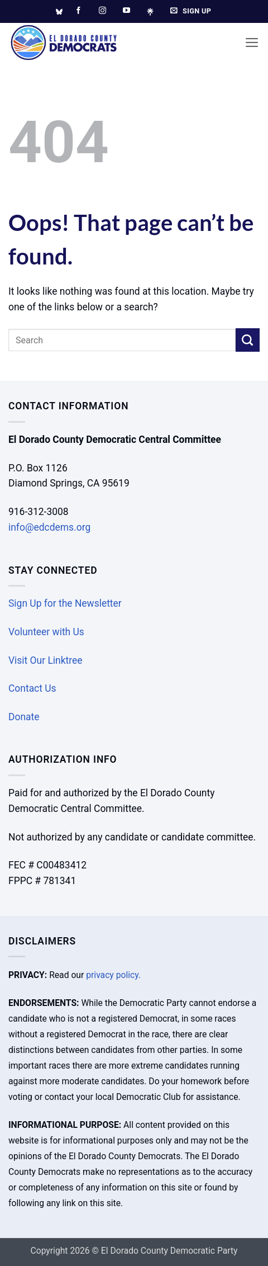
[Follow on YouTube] (126, 11)
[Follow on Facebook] (78, 11)
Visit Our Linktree (45, 660)
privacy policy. (113, 975)
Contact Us (32, 688)
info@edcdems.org (49, 527)
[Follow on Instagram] (102, 11)
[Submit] (248, 340)
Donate (23, 716)
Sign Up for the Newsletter (65, 603)
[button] (252, 42)
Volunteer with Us (46, 631)
